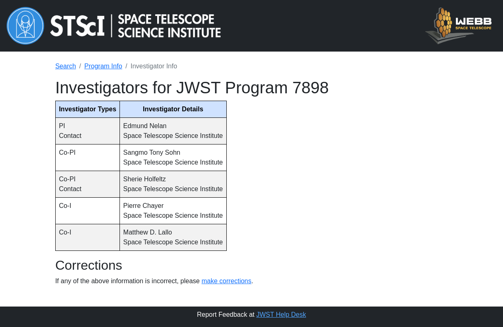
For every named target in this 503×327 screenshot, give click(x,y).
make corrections (226, 280)
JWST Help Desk (281, 314)
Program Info (103, 66)
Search (65, 66)
